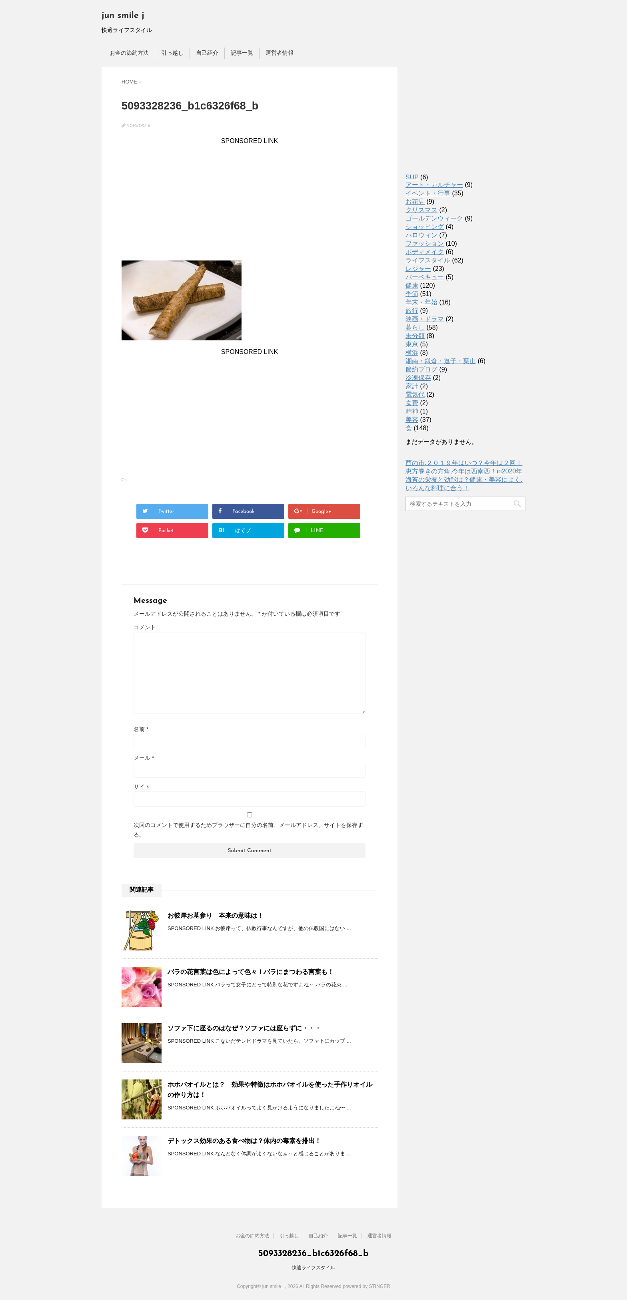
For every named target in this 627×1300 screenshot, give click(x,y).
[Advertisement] (249, 200)
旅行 (411, 310)
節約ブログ (421, 369)
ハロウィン (421, 235)
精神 (411, 411)
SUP (412, 177)
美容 (411, 419)
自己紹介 (207, 53)
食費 (411, 403)
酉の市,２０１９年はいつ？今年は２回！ (463, 462)
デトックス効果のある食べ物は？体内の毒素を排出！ (244, 1140)
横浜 (411, 352)
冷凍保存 (418, 377)
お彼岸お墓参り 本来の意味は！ (216, 915)
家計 (411, 386)
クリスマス (421, 210)
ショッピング (424, 226)
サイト (142, 786)
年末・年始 (421, 302)
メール (144, 758)
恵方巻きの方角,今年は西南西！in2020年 (464, 471)
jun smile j (123, 15)
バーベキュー (424, 277)
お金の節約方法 (129, 53)
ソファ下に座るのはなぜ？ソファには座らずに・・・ (244, 1028)
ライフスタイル (427, 260)
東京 (411, 344)
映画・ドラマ (424, 319)
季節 (411, 293)
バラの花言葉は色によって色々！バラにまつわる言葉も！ (251, 971)
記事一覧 (242, 53)
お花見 (415, 201)
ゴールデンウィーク (434, 218)
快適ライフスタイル (313, 1267)
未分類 (415, 335)
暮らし (415, 327)
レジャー (418, 268)
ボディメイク (424, 251)
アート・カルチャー (434, 184)
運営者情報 (280, 53)
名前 (141, 729)
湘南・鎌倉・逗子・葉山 (440, 361)
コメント (145, 627)
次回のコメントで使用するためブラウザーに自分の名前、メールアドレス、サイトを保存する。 (248, 830)
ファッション (424, 243)
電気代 (415, 394)
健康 (411, 285)
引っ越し (172, 53)
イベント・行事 (427, 193)
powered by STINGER (366, 1286)
